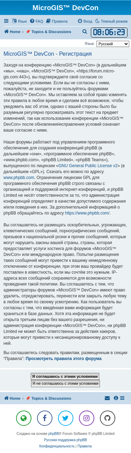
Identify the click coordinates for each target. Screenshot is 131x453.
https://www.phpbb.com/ (87, 213)
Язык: (90, 43)
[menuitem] (36, 21)
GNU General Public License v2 (87, 165)
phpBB (54, 434)
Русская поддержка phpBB (65, 440)
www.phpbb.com (18, 177)
